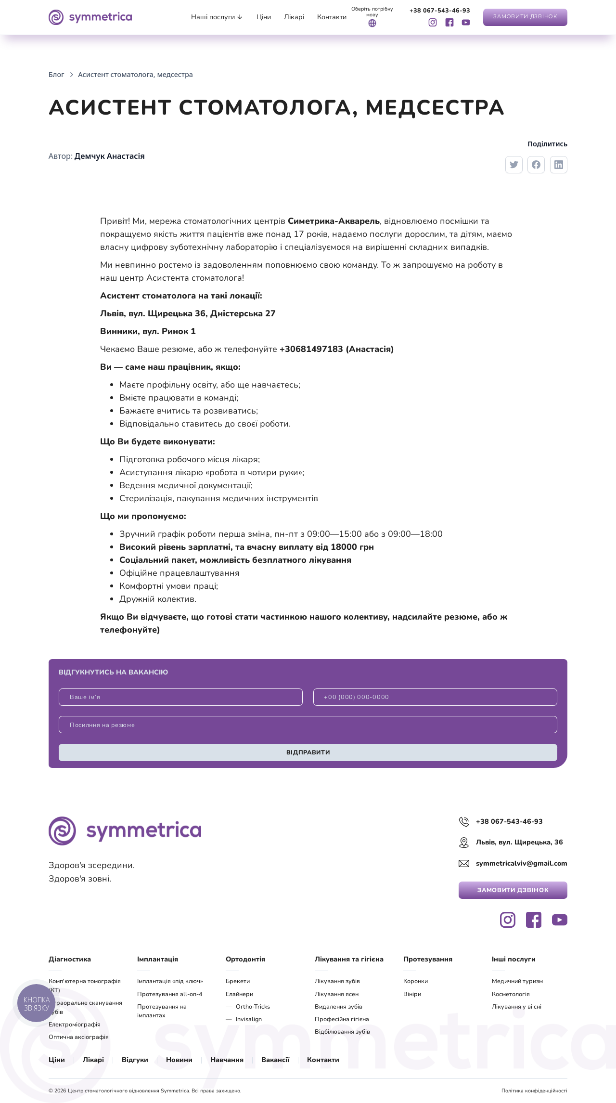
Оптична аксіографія (79, 1037)
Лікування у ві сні (516, 1006)
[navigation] (90, 17)
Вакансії (275, 1059)
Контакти (323, 1059)
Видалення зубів (338, 1006)
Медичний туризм (517, 981)
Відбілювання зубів (342, 1031)
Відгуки (135, 1059)
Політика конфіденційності (534, 1090)
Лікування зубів (337, 981)
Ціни (57, 1059)
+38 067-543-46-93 (440, 11)
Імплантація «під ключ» (170, 981)
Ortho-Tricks (253, 1006)
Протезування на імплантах (162, 1011)
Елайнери (239, 994)
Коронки (415, 981)
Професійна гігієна (342, 1019)
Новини (179, 1059)
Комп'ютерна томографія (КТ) (85, 985)
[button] (217, 17)
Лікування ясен (337, 994)
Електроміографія (75, 1024)
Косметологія (511, 994)
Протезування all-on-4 (170, 994)
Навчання (227, 1059)
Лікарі (93, 1059)
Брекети (238, 981)
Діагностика (70, 959)
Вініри (412, 994)
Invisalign (249, 1019)
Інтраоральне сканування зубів (85, 1007)
